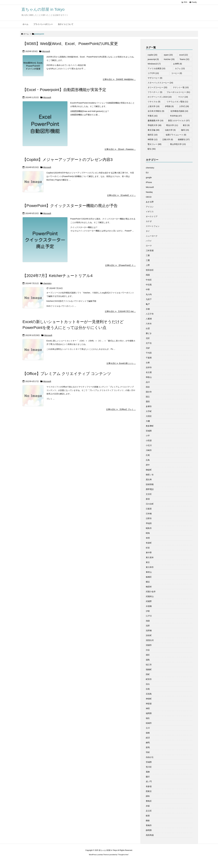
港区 (148, 655)
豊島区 (149, 801)
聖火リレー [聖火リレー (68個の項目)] (154, 144)
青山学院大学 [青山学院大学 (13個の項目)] (178, 144)
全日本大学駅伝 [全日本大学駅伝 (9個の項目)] (156, 111)
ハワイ (149, 241)
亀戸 (148, 304)
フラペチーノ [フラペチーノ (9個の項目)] (155, 92)
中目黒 (149, 285)
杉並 (148, 548)
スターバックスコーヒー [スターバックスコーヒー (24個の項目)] (160, 83)
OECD (148, 197)
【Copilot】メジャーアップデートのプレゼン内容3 (68, 159)
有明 (148, 538)
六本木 (149, 323)
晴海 (148, 533)
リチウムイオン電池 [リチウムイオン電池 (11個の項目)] (177, 101)
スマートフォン (152, 226)
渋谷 (148, 650)
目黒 (148, 689)
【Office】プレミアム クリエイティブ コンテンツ (67, 373)
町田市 (149, 679)
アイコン (150, 207)
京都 (148, 309)
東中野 (149, 552)
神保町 (149, 699)
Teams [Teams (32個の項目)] (184, 59)
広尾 (148, 455)
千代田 (149, 353)
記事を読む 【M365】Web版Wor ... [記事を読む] (119, 79)
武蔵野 (149, 601)
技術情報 (150, 484)
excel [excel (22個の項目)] (183, 55)
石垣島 (149, 694)
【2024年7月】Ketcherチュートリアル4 (58, 275)
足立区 (149, 811)
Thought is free (123, 854)
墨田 (148, 401)
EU (147, 172)
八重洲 (149, 319)
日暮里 (149, 509)
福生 (148, 718)
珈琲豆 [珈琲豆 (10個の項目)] (153, 135)
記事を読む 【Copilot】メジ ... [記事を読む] (121, 195)
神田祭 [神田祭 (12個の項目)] (153, 139)
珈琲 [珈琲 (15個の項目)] (185, 130)
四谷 (148, 387)
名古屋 (149, 372)
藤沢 (148, 777)
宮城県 (149, 431)
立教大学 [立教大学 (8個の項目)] (167, 139)
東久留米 (150, 557)
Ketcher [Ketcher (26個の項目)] (169, 59)
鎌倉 (148, 820)
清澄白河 (150, 640)
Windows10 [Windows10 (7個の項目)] (154, 64)
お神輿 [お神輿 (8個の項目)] (177, 64)
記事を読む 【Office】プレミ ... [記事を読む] (121, 409)
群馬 (148, 747)
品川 (148, 382)
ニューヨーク (152, 236)
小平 (148, 436)
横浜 (148, 582)
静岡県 (149, 830)
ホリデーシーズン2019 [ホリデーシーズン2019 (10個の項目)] (160, 97)
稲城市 (149, 723)
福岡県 (149, 713)
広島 (148, 460)
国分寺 (149, 392)
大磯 (148, 421)
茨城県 (149, 762)
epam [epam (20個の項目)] (168, 55)
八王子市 (150, 314)
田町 (148, 674)
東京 (148, 562)
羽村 (148, 752)
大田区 (149, 416)
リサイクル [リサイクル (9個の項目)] (154, 101)
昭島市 (149, 528)
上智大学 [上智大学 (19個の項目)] (153, 106)
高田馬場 (150, 835)
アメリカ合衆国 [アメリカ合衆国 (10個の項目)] (156, 68)
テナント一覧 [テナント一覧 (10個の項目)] (181, 87)
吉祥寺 (149, 367)
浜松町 (149, 635)
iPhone (149, 182)
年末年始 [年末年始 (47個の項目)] (176, 116)
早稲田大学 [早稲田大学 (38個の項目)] (154, 125)
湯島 (148, 660)
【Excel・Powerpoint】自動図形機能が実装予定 (64, 90)
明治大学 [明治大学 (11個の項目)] (172, 125)
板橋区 (149, 577)
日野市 (149, 518)
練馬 (148, 742)
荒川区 (149, 767)
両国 (148, 275)
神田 (148, 708)
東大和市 (150, 567)
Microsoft (46, 51)
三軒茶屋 (150, 250)
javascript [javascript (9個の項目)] (153, 59)
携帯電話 (150, 489)
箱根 (148, 733)
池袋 (148, 621)
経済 (148, 738)
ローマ (149, 246)
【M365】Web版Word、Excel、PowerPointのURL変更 (70, 43)
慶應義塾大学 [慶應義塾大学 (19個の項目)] (155, 120)
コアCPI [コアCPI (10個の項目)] (153, 73)
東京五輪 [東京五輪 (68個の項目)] (153, 130)
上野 (148, 265)
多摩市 (149, 406)
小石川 (149, 445)
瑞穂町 (149, 669)
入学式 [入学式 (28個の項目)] (184, 106)
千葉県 (149, 358)
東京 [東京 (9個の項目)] (186, 125)
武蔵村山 (150, 596)
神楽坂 (149, 703)
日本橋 (149, 513)
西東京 (149, 791)
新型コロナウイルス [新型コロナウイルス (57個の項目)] (179, 120)
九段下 (149, 299)
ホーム (26, 34)
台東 (148, 362)
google (149, 177)
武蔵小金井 (151, 591)
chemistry (47, 283)
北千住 (149, 343)
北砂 (148, 348)
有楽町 (149, 543)
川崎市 (149, 450)
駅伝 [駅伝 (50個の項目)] (152, 149)
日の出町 (150, 504)
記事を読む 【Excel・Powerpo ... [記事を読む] (120, 149)
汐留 (148, 611)
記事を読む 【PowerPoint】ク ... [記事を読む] (120, 265)
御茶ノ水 (150, 475)
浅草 (148, 626)
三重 (148, 255)
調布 (148, 796)
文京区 (149, 494)
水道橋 (149, 606)
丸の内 (149, 294)
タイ (148, 231)
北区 (148, 338)
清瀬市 (149, 645)
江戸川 (149, 616)
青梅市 (149, 825)
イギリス (150, 211)
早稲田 (149, 523)
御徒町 (149, 470)
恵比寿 (149, 479)
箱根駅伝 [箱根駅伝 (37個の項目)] (184, 139)
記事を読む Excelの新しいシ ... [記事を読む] (121, 363)
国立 (148, 397)
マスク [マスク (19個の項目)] (183, 97)
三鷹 (148, 260)
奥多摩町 (150, 426)
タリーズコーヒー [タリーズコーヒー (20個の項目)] (157, 87)
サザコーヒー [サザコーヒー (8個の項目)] (155, 78)
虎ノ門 (149, 781)
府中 (148, 465)
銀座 (148, 816)
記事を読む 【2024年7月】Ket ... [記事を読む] (120, 311)
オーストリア (152, 216)
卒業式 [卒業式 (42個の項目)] (153, 116)
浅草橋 (149, 630)
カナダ (149, 221)
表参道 (149, 786)
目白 (148, 684)
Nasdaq (149, 192)
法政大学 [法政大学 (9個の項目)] (170, 130)
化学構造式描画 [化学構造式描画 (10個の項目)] (179, 111)
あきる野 (150, 202)
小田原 (149, 440)
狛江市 (149, 664)
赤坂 (148, 806)
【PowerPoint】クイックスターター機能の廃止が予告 (70, 205)
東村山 (149, 572)
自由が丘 (150, 757)
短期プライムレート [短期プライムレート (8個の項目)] (176, 135)
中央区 (149, 280)
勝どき (149, 333)
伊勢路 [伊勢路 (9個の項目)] (169, 106)
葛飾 (148, 772)
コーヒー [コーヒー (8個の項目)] (176, 73)
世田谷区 (150, 270)
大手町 (149, 411)
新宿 (148, 499)
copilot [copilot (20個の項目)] (152, 55)
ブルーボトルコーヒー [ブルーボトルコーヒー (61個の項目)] (178, 92)
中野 (148, 289)
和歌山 (149, 377)
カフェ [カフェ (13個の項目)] (180, 68)
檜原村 (149, 587)
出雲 (148, 328)
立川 (148, 728)
